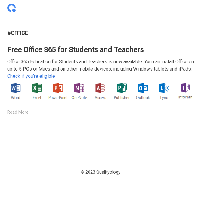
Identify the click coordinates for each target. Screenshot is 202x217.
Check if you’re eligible (31, 76)
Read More (18, 112)
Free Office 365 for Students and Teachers (75, 50)
